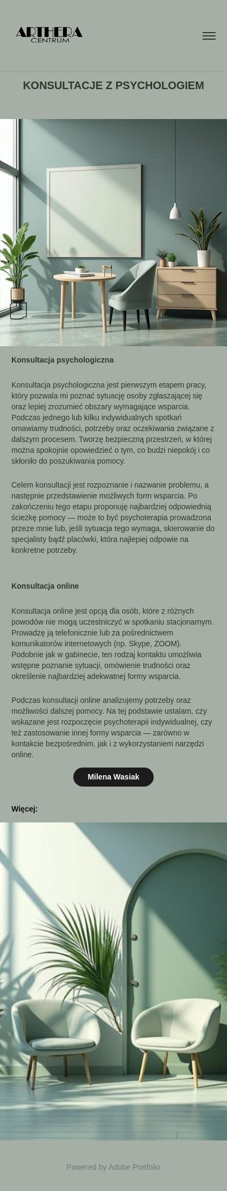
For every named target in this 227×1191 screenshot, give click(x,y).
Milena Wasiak (113, 776)
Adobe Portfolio (135, 1167)
